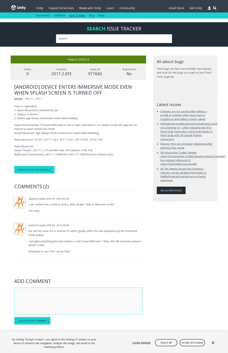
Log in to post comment (32, 320)
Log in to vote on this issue (34, 169)
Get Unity (196, 8)
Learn (110, 8)
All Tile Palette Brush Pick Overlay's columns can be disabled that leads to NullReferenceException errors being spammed (183, 174)
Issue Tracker (77, 15)
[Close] (213, 343)
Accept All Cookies (192, 342)
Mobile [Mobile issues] (18, 98)
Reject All (166, 342)
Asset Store (176, 8)
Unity (39, 8)
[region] (114, 342)
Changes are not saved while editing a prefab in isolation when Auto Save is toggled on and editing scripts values (183, 115)
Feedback (59, 15)
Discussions (43, 15)
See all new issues (171, 190)
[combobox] (114, 38)
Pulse (101, 15)
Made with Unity (90, 8)
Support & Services (61, 8)
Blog (92, 15)
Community (127, 8)
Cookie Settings (141, 342)
